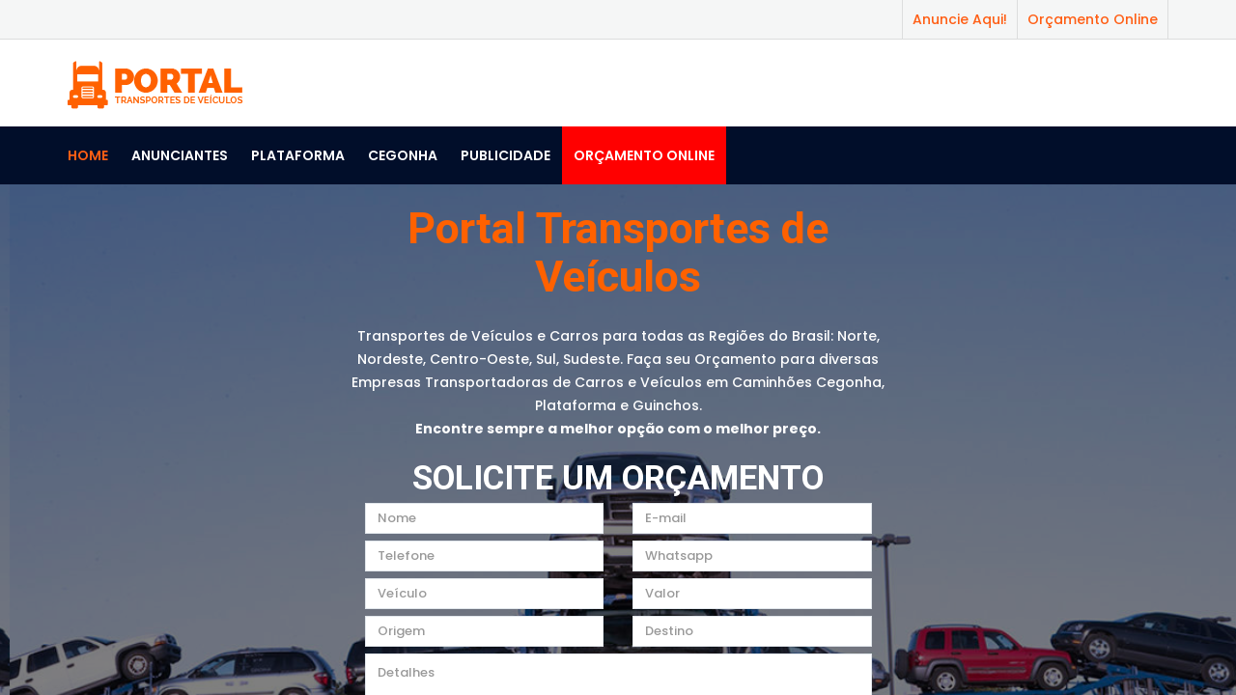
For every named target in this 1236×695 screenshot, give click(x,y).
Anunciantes (179, 155)
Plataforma (298, 155)
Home (88, 155)
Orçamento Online (1092, 19)
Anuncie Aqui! (960, 19)
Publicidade (505, 155)
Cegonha (402, 155)
